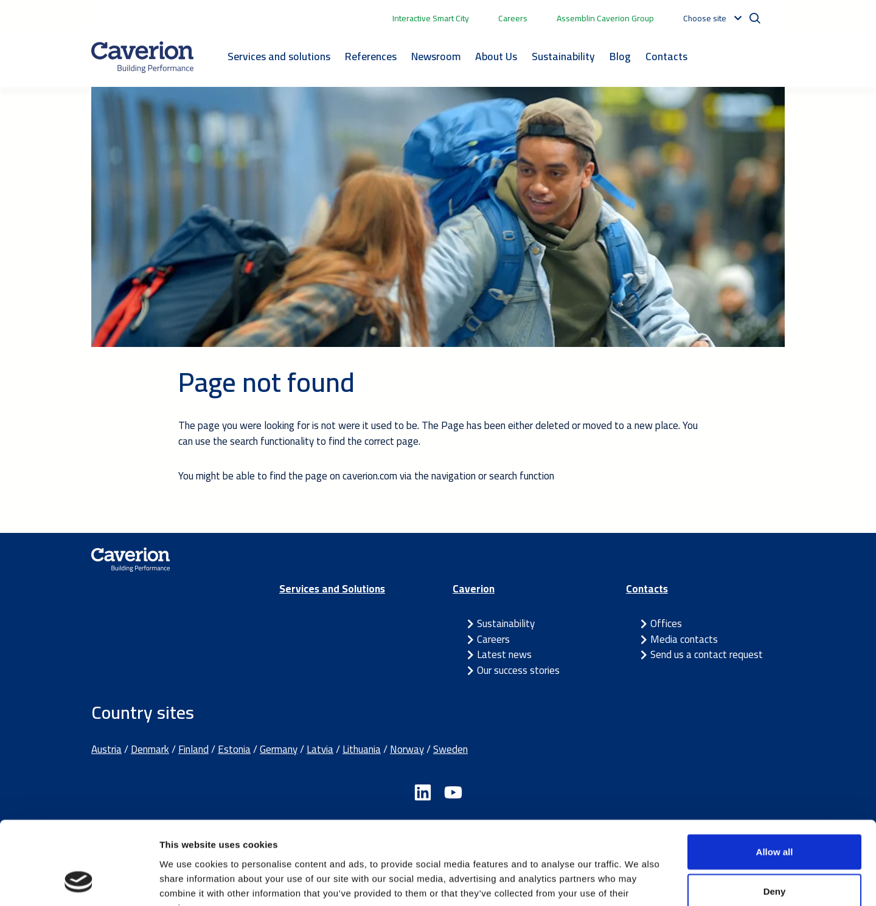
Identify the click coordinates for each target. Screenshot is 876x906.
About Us (496, 56)
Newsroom (436, 56)
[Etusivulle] (142, 57)
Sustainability (563, 56)
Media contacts (684, 639)
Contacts (666, 56)
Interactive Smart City (430, 18)
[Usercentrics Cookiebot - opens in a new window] (79, 882)
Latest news (504, 654)
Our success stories (518, 670)
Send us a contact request (706, 654)
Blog (620, 56)
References (371, 56)
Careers (512, 18)
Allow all (774, 777)
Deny (774, 817)
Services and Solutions (332, 589)
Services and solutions (279, 56)
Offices (666, 623)
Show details (638, 882)
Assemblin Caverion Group (605, 18)
